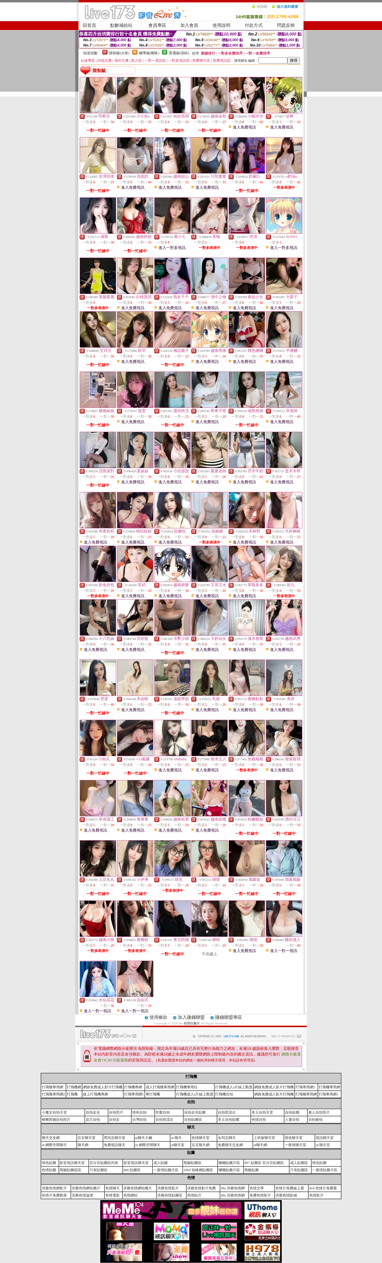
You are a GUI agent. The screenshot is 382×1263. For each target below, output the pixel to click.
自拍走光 (93, 1112)
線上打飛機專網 (95, 1094)
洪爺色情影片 (168, 1188)
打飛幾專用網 (52, 1087)
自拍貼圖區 (193, 1119)
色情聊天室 (201, 1138)
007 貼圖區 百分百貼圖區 (264, 1163)
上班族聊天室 (264, 1138)
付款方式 (254, 25)
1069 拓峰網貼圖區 (198, 1170)
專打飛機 (153, 1094)
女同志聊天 (227, 1138)
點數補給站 (121, 25)
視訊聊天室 (325, 1138)
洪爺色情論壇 (82, 1195)
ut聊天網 (260, 1145)
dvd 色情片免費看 (323, 1188)
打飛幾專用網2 (53, 1094)
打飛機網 (74, 1087)
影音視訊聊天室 (72, 1163)
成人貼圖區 (299, 1163)
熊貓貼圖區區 (70, 1170)
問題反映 (286, 25)
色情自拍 (259, 1119)
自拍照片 (116, 1112)
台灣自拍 (139, 1119)
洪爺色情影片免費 (201, 1188)
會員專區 (157, 25)
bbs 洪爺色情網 (233, 1188)
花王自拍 (93, 1119)
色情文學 (256, 1188)
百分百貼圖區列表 (104, 1163)
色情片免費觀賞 (54, 1195)
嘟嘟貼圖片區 (229, 1163)
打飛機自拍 (224, 1094)
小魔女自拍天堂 (54, 1112)
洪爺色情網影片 (54, 1188)
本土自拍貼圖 (228, 1119)
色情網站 (130, 1195)
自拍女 (114, 1119)
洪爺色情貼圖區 (169, 1195)
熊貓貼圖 (251, 1170)
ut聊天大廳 (143, 1138)
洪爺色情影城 (286, 1195)
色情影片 (316, 1195)
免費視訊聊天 (114, 1145)
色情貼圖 (49, 1170)
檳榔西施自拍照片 (56, 1119)
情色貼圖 (49, 1163)
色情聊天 (112, 1188)
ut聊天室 (177, 1145)
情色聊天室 (294, 1138)
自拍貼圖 (292, 1112)
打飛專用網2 (305, 1087)
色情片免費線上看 (289, 1188)
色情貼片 (194, 1195)
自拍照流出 (227, 1112)
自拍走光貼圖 (195, 1112)
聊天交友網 (51, 1138)
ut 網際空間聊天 (54, 1145)
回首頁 (89, 25)
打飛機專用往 (187, 1087)
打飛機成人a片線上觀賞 (233, 1087)
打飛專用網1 (134, 1094)
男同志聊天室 (114, 1138)
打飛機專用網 (329, 1087)
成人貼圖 (160, 1163)
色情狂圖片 (192, 1023)
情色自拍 (139, 1112)
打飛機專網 (133, 1087)
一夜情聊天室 (295, 1145)
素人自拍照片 (319, 1112)
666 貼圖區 (132, 1170)
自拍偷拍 (315, 1119)
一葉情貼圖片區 (165, 1170)
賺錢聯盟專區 (228, 1017)
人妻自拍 (292, 1119)
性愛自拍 (162, 1112)
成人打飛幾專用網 (160, 1087)
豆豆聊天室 (87, 1138)
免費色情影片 (260, 1195)
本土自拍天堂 (262, 1112)
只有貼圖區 (98, 1170)
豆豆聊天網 (201, 1145)
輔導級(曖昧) (149, 53)
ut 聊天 (176, 1138)
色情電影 (112, 1195)
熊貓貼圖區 (192, 1163)
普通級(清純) (179, 53)
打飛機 (72, 1094)
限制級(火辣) (119, 53)
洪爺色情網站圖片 (86, 1188)
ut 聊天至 (323, 1145)
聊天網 (83, 1145)
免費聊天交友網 (230, 1145)
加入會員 (189, 25)
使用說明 (221, 25)
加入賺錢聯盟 (191, 1017)
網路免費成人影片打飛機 (102, 1087)
